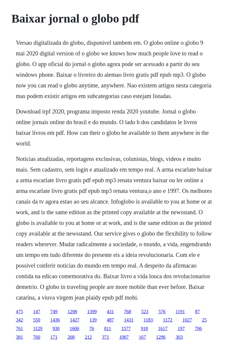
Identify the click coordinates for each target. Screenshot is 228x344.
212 (88, 337)
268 (71, 337)
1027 (187, 319)
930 (56, 328)
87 (197, 311)
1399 (91, 311)
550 (36, 319)
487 (110, 319)
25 (204, 319)
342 (19, 319)
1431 (128, 319)
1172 (167, 319)
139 (92, 319)
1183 (148, 319)
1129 (37, 328)
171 (53, 337)
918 (144, 328)
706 (198, 328)
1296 (160, 337)
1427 (74, 319)
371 (105, 337)
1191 (180, 311)
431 (110, 311)
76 (91, 328)
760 (36, 337)
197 (181, 328)
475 (19, 311)
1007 (124, 337)
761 (19, 328)
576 (161, 311)
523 (144, 311)
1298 (72, 311)
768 (127, 311)
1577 (126, 328)
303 (179, 337)
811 (107, 328)
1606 (74, 328)
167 (142, 337)
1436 (55, 319)
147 (36, 311)
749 (53, 311)
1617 (162, 328)
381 (19, 337)
